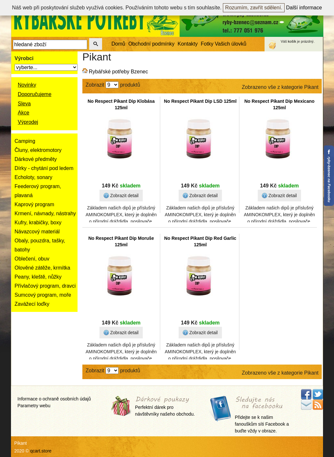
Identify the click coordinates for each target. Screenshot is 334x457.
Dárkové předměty (36, 159)
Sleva (24, 103)
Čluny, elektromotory (38, 150)
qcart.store (40, 450)
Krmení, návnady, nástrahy (45, 213)
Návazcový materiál (37, 231)
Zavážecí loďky (32, 304)
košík (292, 41)
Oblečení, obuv (32, 258)
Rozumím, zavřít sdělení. (253, 7)
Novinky (27, 85)
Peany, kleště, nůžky (38, 277)
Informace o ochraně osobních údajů (54, 398)
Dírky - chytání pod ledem (44, 168)
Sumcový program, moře (43, 295)
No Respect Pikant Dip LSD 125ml (200, 101)
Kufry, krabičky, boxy (38, 222)
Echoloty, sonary (33, 177)
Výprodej (28, 122)
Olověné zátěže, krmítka (42, 268)
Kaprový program (34, 204)
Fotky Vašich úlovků (223, 44)
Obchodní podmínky (151, 44)
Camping (25, 141)
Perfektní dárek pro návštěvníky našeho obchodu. (165, 407)
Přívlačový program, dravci (45, 286)
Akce (23, 112)
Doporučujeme (34, 94)
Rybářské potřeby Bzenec (118, 71)
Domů (118, 44)
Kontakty (188, 44)
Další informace (304, 7)
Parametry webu (33, 405)
